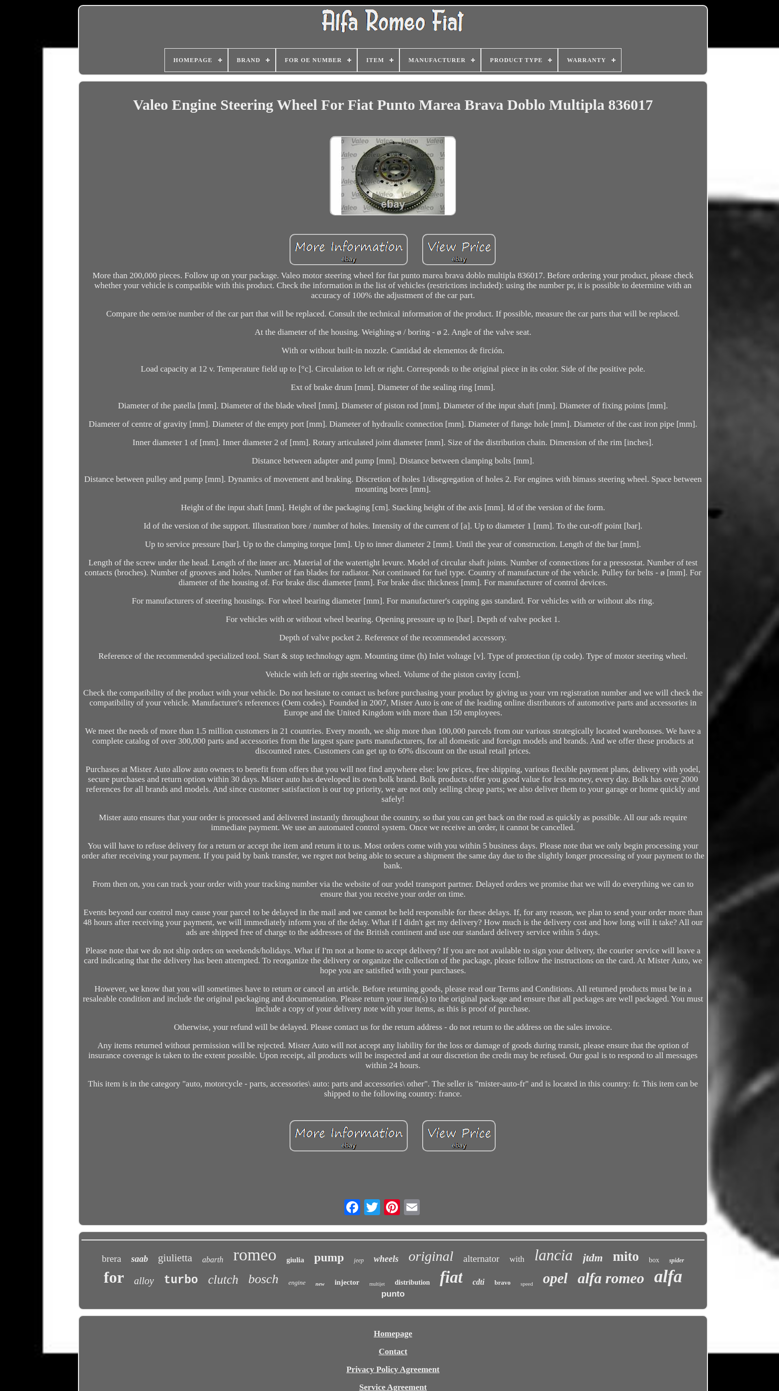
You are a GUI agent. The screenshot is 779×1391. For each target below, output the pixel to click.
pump (329, 1257)
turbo (181, 1280)
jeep (359, 1260)
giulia (295, 1260)
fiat (451, 1277)
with (516, 1259)
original (430, 1256)
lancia (554, 1255)
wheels (386, 1259)
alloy (144, 1280)
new (319, 1284)
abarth (213, 1259)
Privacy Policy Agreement (393, 1369)
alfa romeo (611, 1278)
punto (392, 1294)
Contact (393, 1351)
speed (527, 1284)
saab (139, 1259)
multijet (377, 1284)
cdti (478, 1282)
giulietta (175, 1258)
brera (111, 1258)
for (114, 1277)
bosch (263, 1279)
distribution (412, 1282)
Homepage (393, 1333)
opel (555, 1278)
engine (297, 1282)
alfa (668, 1276)
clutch (223, 1279)
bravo (502, 1282)
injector (346, 1282)
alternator (482, 1258)
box (654, 1260)
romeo (255, 1254)
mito (625, 1256)
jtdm (593, 1257)
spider (676, 1260)
